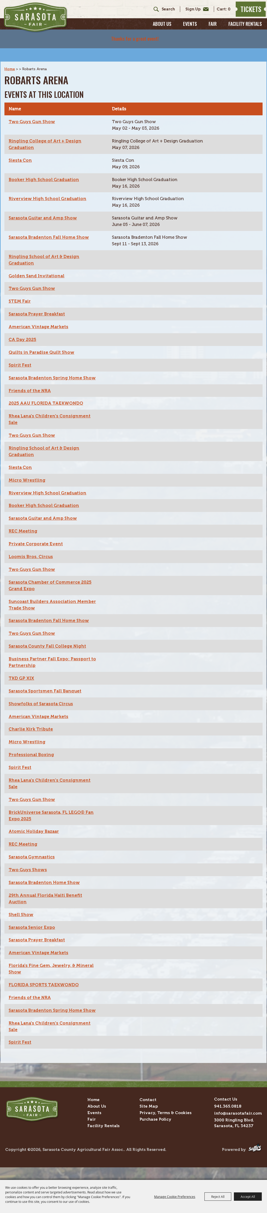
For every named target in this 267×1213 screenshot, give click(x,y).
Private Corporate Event (36, 547)
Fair (213, 30)
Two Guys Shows (28, 877)
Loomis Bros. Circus (31, 560)
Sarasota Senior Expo (33, 936)
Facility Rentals (245, 30)
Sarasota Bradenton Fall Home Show (50, 229)
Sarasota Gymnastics (32, 864)
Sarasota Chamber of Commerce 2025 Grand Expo (52, 589)
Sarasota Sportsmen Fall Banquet (46, 696)
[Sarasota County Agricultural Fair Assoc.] (45, 21)
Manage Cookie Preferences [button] (174, 1196)
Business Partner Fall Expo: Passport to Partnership (54, 667)
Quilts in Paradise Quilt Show (42, 346)
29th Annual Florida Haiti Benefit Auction (47, 907)
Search (150, 12)
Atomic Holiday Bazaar (35, 838)
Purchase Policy (155, 1136)
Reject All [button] (217, 1196)
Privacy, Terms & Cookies (165, 1129)
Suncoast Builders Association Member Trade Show (54, 609)
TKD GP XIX (22, 683)
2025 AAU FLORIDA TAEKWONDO (47, 405)
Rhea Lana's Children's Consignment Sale (51, 421)
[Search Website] (164, 12)
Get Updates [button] (192, 12)
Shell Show (21, 923)
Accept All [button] (248, 1196)
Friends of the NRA (30, 392)
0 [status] (225, 12)
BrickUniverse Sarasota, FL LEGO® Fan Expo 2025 (53, 823)
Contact (147, 1116)
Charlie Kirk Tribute (32, 735)
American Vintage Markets (39, 320)
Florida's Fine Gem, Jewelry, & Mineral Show (52, 978)
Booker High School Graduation (45, 171)
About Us (162, 30)
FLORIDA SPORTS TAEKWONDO (45, 994)
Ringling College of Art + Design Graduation (46, 135)
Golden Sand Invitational (37, 269)
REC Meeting (23, 534)
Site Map (148, 1123)
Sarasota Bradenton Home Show (45, 890)
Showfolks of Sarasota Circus (42, 709)
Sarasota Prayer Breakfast (38, 307)
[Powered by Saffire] (255, 1167)
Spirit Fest (20, 359)
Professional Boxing (31, 761)
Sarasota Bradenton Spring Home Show (46, 376)
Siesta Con (21, 151)
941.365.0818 (227, 1123)
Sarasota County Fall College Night (49, 651)
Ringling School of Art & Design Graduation (45, 253)
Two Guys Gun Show (33, 112)
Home (9, 59)
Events (190, 30)
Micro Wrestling (27, 482)
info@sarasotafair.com (238, 1130)
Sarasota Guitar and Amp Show (44, 210)
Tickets (246, 12)
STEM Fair (20, 294)
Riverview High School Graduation (49, 190)
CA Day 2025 (23, 333)
